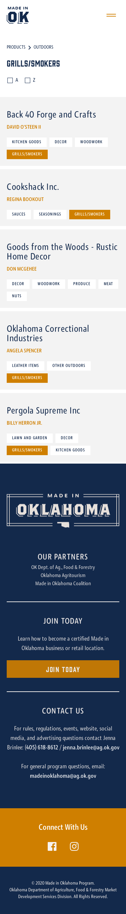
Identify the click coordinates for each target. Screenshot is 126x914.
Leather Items (25, 366)
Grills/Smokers (27, 154)
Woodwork (91, 142)
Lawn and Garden (29, 438)
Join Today (63, 669)
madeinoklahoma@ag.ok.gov (63, 776)
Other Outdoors (68, 366)
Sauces (19, 215)
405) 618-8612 (42, 748)
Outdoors (43, 47)
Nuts (17, 296)
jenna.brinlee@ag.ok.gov (91, 748)
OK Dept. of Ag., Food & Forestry (63, 567)
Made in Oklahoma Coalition (63, 584)
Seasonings (50, 215)
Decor (61, 142)
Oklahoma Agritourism (63, 575)
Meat (108, 284)
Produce (81, 284)
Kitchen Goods (26, 142)
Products (16, 47)
